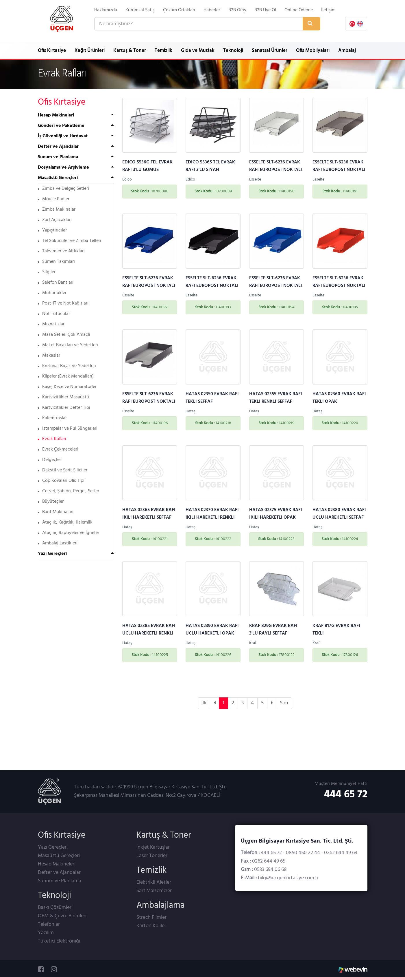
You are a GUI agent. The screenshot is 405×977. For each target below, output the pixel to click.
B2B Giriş (237, 10)
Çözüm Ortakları (179, 10)
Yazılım (46, 933)
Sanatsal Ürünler (269, 50)
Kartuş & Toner (129, 50)
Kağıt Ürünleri (90, 50)
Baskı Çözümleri (55, 907)
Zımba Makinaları (57, 209)
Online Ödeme (298, 10)
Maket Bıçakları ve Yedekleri (68, 345)
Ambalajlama (160, 905)
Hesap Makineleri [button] (56, 115)
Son (284, 703)
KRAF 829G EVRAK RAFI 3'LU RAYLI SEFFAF (273, 629)
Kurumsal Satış (140, 10)
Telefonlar (49, 924)
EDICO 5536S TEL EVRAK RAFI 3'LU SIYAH (210, 166)
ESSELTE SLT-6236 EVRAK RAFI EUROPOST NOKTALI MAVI (275, 285)
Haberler (212, 10)
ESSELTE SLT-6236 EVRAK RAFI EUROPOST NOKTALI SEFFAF (275, 169)
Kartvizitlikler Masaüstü (63, 397)
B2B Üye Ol (265, 10)
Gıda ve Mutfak (197, 50)
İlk (203, 703)
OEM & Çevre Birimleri (62, 916)
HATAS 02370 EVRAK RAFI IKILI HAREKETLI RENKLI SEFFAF (212, 517)
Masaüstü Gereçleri (59, 856)
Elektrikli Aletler (153, 882)
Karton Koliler (151, 926)
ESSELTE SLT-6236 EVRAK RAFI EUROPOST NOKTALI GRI (148, 401)
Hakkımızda (105, 10)
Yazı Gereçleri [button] (52, 553)
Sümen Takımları (56, 261)
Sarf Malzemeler (154, 891)
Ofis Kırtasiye (52, 50)
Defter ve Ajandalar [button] (58, 146)
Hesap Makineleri (56, 864)
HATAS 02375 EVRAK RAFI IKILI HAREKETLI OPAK (275, 513)
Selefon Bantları (55, 282)
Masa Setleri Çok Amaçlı (64, 334)
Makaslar (49, 355)
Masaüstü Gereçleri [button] (58, 178)
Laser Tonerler (151, 856)
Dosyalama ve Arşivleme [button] (63, 167)
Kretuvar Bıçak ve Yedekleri (67, 366)
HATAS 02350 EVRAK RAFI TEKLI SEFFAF (212, 397)
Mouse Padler (53, 199)
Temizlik (163, 50)
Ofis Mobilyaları (313, 50)
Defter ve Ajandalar (59, 872)
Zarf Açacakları (55, 220)
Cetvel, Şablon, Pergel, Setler (68, 491)
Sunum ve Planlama (59, 881)
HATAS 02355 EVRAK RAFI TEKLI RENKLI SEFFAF (275, 397)
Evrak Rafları (52, 439)
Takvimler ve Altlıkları (61, 251)
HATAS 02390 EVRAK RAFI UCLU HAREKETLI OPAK (212, 629)
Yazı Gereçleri (53, 847)
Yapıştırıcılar (52, 230)
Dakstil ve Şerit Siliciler (62, 470)
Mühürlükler (52, 293)
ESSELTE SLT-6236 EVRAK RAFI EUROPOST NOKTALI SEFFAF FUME (338, 169)
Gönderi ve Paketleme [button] (61, 126)
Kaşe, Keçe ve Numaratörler (67, 387)
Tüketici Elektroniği (59, 941)
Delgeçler (49, 460)
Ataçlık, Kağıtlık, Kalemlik (65, 522)
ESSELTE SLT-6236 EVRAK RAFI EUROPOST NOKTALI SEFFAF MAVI (148, 285)
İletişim (328, 10)
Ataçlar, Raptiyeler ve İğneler (68, 533)
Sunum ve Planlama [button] (58, 157)
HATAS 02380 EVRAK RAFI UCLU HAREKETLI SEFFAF (339, 513)
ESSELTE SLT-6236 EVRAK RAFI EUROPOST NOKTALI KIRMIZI (338, 285)
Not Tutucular (54, 314)
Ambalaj (347, 50)
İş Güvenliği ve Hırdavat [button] (63, 136)
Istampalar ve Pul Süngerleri (67, 428)
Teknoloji (233, 50)
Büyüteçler (51, 501)
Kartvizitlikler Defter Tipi (64, 407)
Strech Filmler (151, 917)
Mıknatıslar (51, 324)
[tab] (76, 115)
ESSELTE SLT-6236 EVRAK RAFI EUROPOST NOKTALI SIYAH (212, 285)
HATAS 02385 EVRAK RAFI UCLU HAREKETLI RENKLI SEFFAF (148, 633)
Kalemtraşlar (52, 418)
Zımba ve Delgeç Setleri (63, 188)
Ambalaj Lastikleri (57, 543)
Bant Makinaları (55, 512)
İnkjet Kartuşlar (153, 847)
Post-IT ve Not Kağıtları (63, 303)
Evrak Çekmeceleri (58, 449)
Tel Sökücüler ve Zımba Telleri (69, 241)
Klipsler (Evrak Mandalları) (66, 376)
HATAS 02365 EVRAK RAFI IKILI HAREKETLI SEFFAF (148, 513)
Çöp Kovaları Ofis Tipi (61, 480)
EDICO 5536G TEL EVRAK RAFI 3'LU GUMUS (147, 166)
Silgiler (47, 272)
